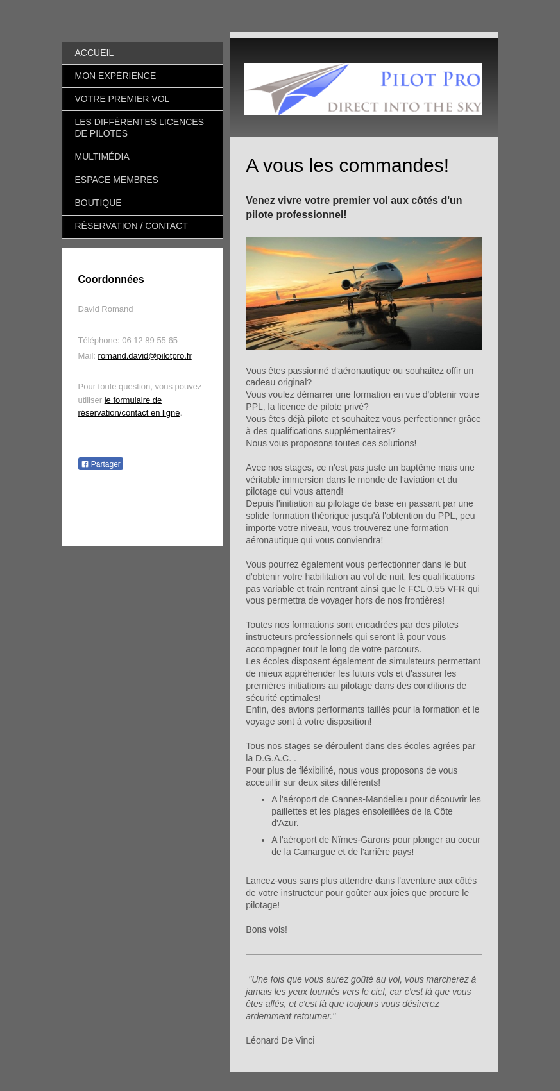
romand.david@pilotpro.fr (145, 355)
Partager (101, 464)
